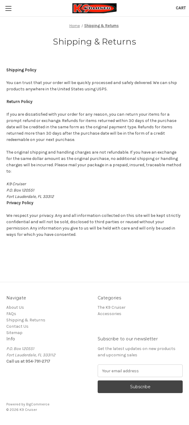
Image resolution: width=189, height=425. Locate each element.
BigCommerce (38, 404)
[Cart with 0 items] (180, 8)
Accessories (109, 313)
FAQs (11, 313)
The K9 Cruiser (112, 307)
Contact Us (17, 326)
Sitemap (14, 332)
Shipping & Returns (25, 320)
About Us (15, 307)
